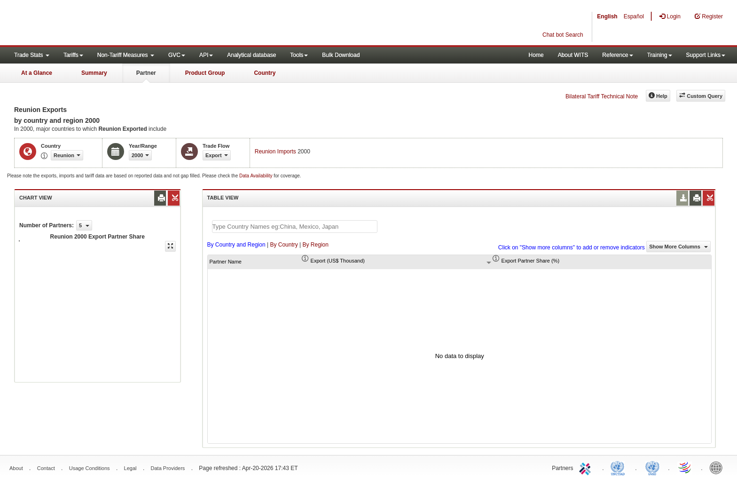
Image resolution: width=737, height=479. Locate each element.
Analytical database (251, 55)
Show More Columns (678, 246)
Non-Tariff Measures (125, 55)
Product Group (205, 73)
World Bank (718, 467)
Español (634, 16)
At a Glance (36, 73)
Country (264, 73)
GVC (176, 55)
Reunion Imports (275, 151)
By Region (316, 244)
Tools (299, 55)
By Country (284, 244)
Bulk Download (341, 55)
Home (536, 55)
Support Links (705, 55)
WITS (94, 23)
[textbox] (294, 226)
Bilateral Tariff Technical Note (601, 96)
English (607, 16)
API (206, 55)
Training (659, 55)
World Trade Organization (685, 467)
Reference (617, 55)
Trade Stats (31, 55)
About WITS (573, 55)
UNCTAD (619, 467)
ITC (586, 467)
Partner (146, 73)
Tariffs (73, 55)
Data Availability (256, 175)
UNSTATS (652, 467)
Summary (94, 73)
